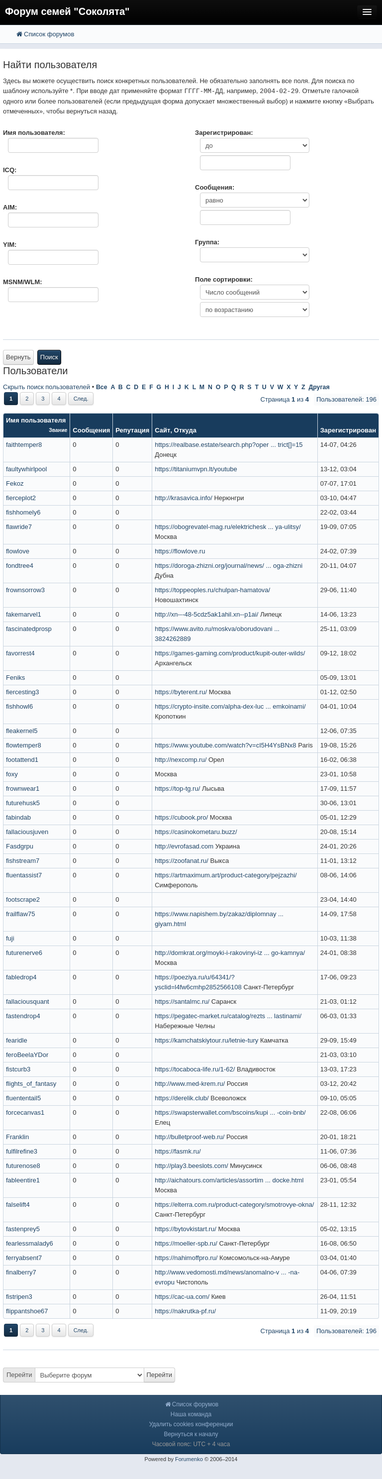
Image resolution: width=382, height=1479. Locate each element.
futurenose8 (23, 1165)
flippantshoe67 (27, 1311)
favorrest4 (20, 653)
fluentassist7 (24, 875)
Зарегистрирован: (224, 132)
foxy (12, 774)
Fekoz (14, 483)
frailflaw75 (20, 914)
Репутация (132, 430)
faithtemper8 (24, 444)
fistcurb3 (18, 1069)
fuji (10, 938)
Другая (318, 387)
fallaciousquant (27, 1001)
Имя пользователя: (34, 132)
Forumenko (189, 1459)
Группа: (207, 242)
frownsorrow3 (25, 590)
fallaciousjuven (27, 832)
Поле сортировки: (224, 279)
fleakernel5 (22, 731)
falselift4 (18, 1204)
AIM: (10, 207)
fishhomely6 (23, 512)
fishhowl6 (19, 706)
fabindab (18, 817)
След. (81, 399)
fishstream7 (22, 860)
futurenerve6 (24, 952)
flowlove (17, 551)
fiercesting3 (22, 692)
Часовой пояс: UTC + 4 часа (191, 1444)
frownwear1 (22, 788)
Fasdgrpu (19, 846)
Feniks (15, 677)
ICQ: (9, 170)
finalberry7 (21, 1272)
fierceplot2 (21, 498)
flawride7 (19, 526)
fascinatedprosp (29, 629)
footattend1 (22, 759)
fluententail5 (23, 1098)
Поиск (49, 357)
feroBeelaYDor (27, 1054)
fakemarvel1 (23, 614)
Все (101, 387)
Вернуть (18, 357)
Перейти (19, 1374)
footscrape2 (23, 899)
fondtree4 (19, 565)
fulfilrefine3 (21, 1151)
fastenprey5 (23, 1229)
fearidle (16, 1040)
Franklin (17, 1137)
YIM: (9, 244)
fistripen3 (19, 1296)
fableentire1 (23, 1180)
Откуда (185, 430)
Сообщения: (214, 187)
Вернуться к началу (191, 1434)
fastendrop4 (23, 1016)
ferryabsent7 (24, 1258)
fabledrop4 (21, 977)
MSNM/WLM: (22, 282)
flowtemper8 (23, 745)
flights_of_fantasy (31, 1083)
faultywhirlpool (26, 469)
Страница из (285, 399)
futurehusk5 (23, 803)
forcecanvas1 (25, 1112)
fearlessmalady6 (29, 1243)
